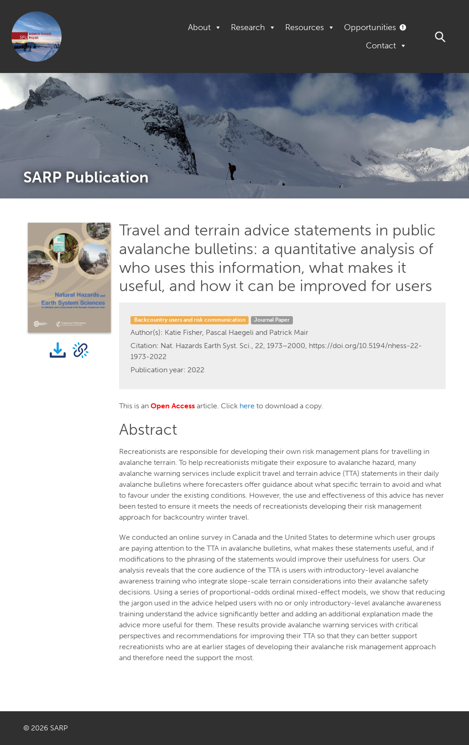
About (205, 27)
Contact (386, 45)
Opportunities (370, 27)
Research (253, 27)
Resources (310, 27)
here (247, 405)
